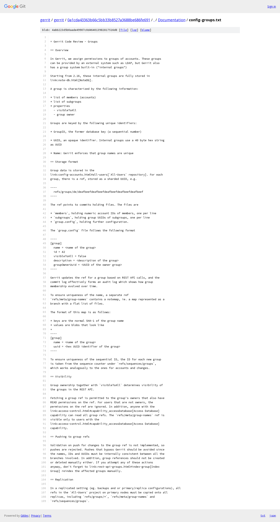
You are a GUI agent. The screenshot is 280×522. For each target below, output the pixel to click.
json (272, 515)
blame (146, 30)
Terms (47, 516)
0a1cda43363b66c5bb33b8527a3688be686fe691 (108, 19)
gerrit (45, 19)
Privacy (35, 516)
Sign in (271, 6)
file (123, 30)
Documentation (171, 19)
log (134, 30)
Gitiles (25, 516)
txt (262, 515)
